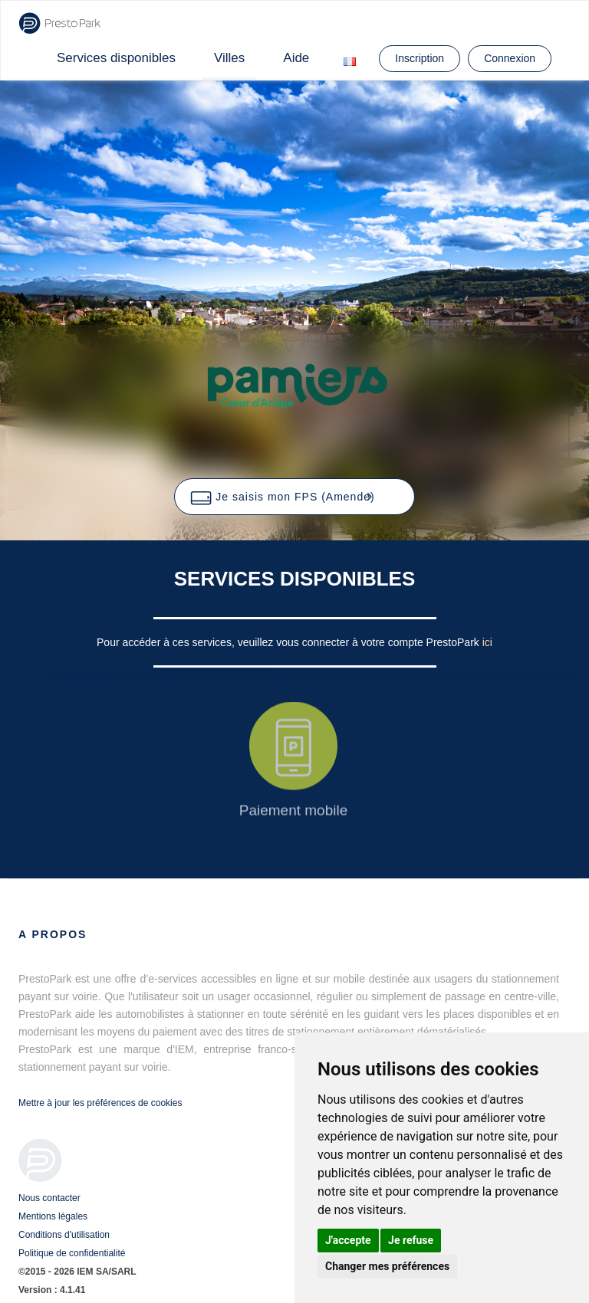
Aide (296, 58)
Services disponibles (116, 58)
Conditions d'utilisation (64, 1234)
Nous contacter (49, 1198)
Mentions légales (52, 1216)
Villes (229, 58)
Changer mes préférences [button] (387, 1266)
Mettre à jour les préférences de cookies (100, 1103)
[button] (294, 496)
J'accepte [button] (348, 1240)
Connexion (509, 58)
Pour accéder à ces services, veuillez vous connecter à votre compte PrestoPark (289, 642)
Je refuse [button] (410, 1240)
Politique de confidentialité (71, 1253)
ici (487, 642)
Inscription (419, 58)
